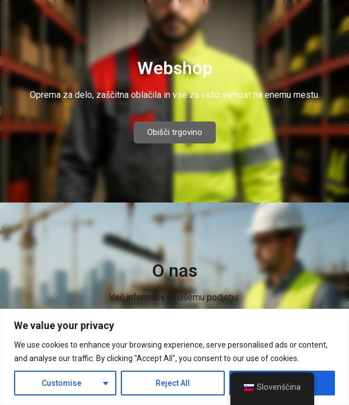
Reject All (173, 383)
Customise (61, 383)
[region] (174, 357)
